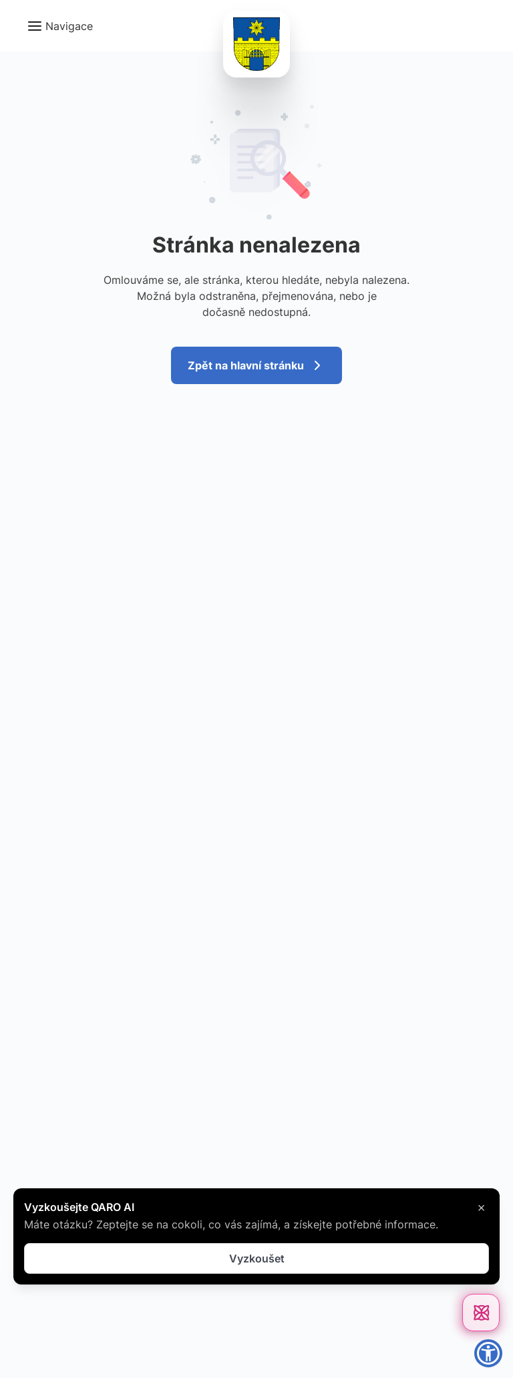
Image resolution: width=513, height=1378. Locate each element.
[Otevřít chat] (481, 1312)
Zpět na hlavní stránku (256, 365)
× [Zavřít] (481, 1207)
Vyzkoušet (257, 1258)
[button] (60, 26)
